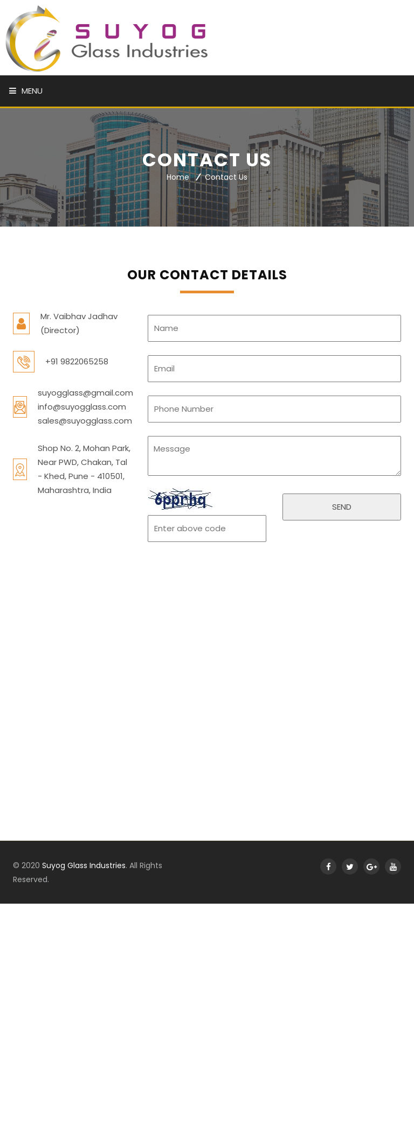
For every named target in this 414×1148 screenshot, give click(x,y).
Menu (26, 90)
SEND (341, 506)
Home (178, 177)
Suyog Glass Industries (84, 865)
